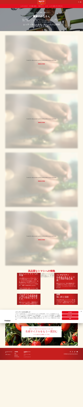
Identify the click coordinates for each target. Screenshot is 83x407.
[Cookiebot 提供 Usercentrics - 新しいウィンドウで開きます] (7, 405)
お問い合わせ (7, 354)
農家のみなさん (47, 12)
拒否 (70, 402)
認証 (15, 353)
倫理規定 (16, 355)
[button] (24, 6)
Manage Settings (41, 63)
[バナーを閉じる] (81, 395)
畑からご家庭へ (39, 12)
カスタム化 (70, 399)
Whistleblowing (16, 356)
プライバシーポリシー (27, 355)
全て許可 (70, 396)
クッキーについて (27, 356)
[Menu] (19, 2)
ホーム (33, 12)
